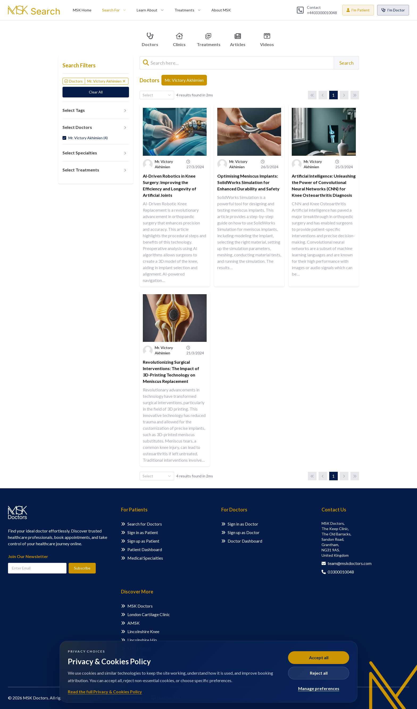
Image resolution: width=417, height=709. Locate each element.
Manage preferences (318, 688)
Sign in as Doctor (243, 523)
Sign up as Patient (143, 540)
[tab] (95, 110)
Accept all (318, 657)
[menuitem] (82, 10)
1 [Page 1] (333, 94)
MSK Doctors (140, 605)
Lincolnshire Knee (143, 631)
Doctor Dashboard (245, 540)
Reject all (319, 672)
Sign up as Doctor (244, 532)
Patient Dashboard (144, 549)
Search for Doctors (144, 523)
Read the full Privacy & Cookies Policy (105, 691)
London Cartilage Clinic (148, 614)
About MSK (221, 10)
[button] (95, 110)
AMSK (133, 622)
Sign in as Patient (142, 532)
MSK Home (82, 10)
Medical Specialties (145, 557)
